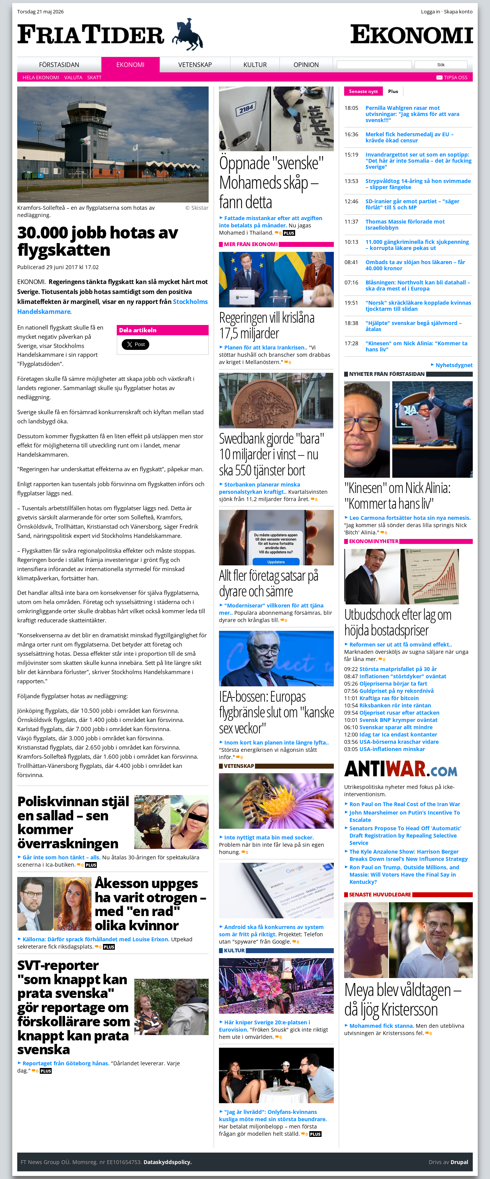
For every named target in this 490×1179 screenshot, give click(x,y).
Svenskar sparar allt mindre (396, 727)
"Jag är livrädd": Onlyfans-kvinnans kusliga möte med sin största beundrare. (273, 1115)
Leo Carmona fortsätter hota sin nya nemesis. (410, 517)
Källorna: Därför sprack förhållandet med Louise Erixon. (96, 939)
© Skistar (197, 207)
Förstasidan (59, 64)
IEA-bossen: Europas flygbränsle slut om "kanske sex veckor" (276, 711)
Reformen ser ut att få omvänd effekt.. (401, 644)
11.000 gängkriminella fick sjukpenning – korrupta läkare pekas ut (417, 244)
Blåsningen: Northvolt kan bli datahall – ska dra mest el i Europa (418, 285)
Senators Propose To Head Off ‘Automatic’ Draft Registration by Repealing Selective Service (405, 835)
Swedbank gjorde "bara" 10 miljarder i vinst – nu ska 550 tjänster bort (271, 453)
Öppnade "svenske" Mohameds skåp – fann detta (271, 181)
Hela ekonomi (41, 77)
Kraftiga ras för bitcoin (389, 698)
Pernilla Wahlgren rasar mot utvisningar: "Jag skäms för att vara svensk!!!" (412, 114)
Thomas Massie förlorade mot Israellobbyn (405, 224)
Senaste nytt (366, 90)
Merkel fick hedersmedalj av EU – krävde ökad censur (410, 137)
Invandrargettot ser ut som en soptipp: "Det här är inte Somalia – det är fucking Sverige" (419, 160)
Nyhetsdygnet (454, 365)
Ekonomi (130, 64)
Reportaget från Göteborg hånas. (66, 1063)
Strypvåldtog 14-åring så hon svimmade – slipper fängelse (418, 184)
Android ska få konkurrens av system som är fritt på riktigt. (271, 930)
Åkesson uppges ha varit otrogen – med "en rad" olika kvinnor (150, 904)
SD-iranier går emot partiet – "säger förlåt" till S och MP (412, 204)
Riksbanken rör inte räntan (395, 705)
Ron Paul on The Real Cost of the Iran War (405, 804)
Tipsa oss (455, 77)
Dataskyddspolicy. (168, 1162)
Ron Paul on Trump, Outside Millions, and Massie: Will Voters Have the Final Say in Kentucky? (404, 874)
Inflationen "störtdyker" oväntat (402, 676)
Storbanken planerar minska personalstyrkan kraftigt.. (259, 488)
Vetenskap (195, 64)
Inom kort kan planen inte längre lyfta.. (276, 742)
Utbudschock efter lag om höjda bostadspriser (398, 622)
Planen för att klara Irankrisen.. (265, 347)
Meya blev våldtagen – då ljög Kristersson (402, 999)
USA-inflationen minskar (392, 749)
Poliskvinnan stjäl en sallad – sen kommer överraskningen (73, 822)
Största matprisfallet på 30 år (398, 669)
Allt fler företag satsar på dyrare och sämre (268, 583)
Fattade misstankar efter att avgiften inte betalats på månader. (270, 221)
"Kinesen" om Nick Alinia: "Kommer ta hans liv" (416, 346)
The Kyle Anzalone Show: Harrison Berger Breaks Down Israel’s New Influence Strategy (409, 855)
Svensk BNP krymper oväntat (398, 719)
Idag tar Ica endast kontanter (398, 734)
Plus (393, 91)
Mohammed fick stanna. (382, 1025)
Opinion (306, 64)
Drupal (459, 1162)
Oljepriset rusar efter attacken (399, 712)
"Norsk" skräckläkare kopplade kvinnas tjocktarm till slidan (418, 305)
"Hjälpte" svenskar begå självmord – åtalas (414, 326)
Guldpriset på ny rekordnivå (396, 690)
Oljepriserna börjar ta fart (393, 683)
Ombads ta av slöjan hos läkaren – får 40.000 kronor (415, 265)
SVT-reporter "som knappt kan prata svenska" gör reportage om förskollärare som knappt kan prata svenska (73, 1006)
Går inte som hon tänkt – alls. (62, 857)
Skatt (94, 77)
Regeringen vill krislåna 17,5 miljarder (266, 325)
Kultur (255, 64)
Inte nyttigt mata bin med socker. (269, 837)
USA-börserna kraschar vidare (399, 741)
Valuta (73, 77)
